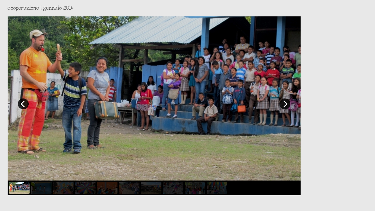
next (284, 103)
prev (23, 103)
